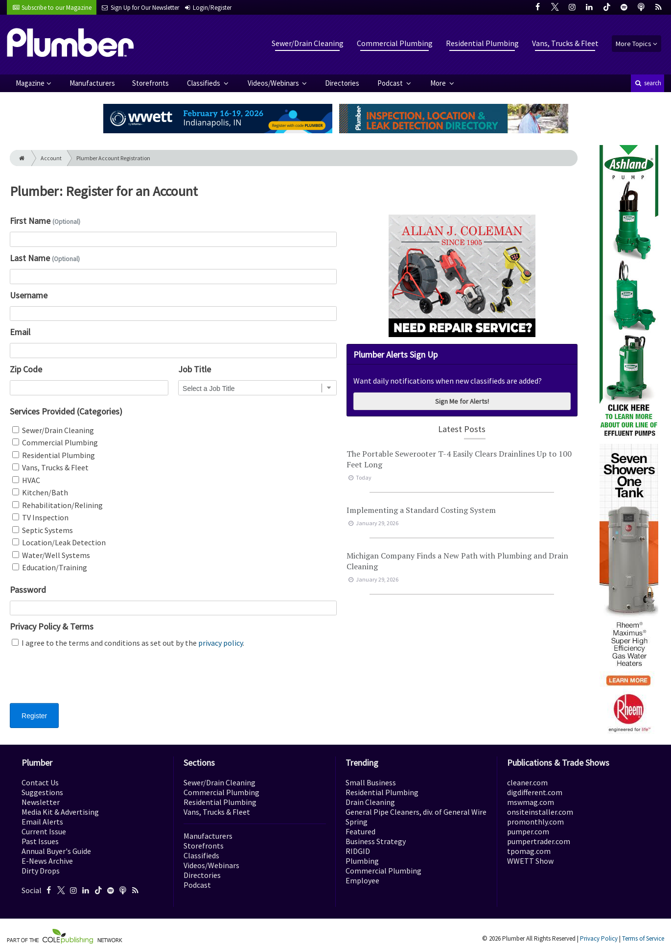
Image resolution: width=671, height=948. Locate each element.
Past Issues (40, 841)
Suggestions (42, 792)
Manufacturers (92, 83)
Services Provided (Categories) (66, 411)
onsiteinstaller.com (540, 812)
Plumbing (362, 861)
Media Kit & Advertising (60, 812)
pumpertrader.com (538, 841)
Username (28, 295)
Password (28, 589)
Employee (362, 880)
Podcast (390, 83)
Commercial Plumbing (395, 43)
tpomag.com (529, 851)
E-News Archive (47, 861)
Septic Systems (42, 530)
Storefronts (150, 83)
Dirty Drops (41, 870)
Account (51, 158)
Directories (342, 83)
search (647, 83)
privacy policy (220, 643)
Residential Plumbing (482, 43)
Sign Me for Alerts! (462, 401)
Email (20, 332)
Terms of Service (643, 938)
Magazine (30, 83)
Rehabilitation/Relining (57, 505)
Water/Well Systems (51, 555)
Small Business (371, 782)
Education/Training (49, 567)
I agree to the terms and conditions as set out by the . (128, 643)
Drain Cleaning (370, 802)
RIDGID (358, 851)
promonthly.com (535, 821)
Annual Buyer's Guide (56, 851)
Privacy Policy (599, 938)
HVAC (26, 480)
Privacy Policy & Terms (51, 626)
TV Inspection (40, 517)
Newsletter (41, 802)
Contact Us (40, 782)
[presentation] (84, 681)
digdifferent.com (534, 792)
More (438, 83)
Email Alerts (42, 821)
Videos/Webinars (274, 83)
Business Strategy (376, 841)
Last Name (45, 258)
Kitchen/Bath (40, 492)
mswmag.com (530, 802)
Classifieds (204, 83)
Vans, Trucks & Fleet (565, 43)
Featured (360, 831)
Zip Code (26, 369)
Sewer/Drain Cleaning (308, 43)
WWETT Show (530, 861)
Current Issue (44, 831)
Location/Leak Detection (59, 542)
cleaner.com (527, 782)
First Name (45, 220)
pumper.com (528, 831)
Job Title (194, 369)
